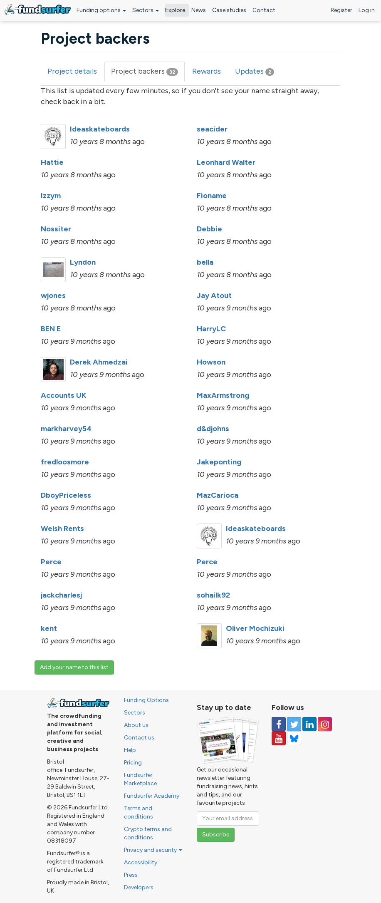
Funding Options (146, 700)
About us (136, 725)
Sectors (145, 10)
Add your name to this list (74, 667)
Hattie (52, 162)
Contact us (139, 737)
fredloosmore (65, 461)
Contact (263, 10)
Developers (138, 887)
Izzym (51, 195)
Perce (51, 561)
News (198, 10)
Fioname (212, 195)
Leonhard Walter (226, 162)
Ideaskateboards (100, 129)
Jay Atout (214, 295)
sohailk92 (213, 595)
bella (205, 262)
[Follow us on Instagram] (325, 724)
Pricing (133, 762)
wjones (53, 295)
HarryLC (211, 328)
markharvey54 (66, 428)
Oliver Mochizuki (255, 628)
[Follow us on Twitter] (294, 724)
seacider (212, 129)
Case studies (229, 10)
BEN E (51, 328)
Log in (367, 10)
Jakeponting (219, 461)
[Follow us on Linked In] (309, 724)
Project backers (148, 74)
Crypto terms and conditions (148, 833)
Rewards (206, 71)
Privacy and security (153, 849)
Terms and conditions (138, 812)
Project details (72, 71)
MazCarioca (217, 495)
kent (49, 628)
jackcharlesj (61, 595)
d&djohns (213, 428)
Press (131, 874)
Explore (175, 10)
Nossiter (56, 228)
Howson (211, 362)
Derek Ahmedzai (99, 362)
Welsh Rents (62, 528)
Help (130, 750)
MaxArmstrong (223, 395)
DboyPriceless (66, 495)
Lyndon (83, 262)
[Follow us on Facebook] (279, 724)
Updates (254, 71)
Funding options (101, 10)
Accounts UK (64, 395)
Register (341, 10)
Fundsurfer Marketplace (140, 779)
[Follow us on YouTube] (279, 738)
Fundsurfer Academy (151, 795)
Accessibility (140, 862)
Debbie (209, 228)
